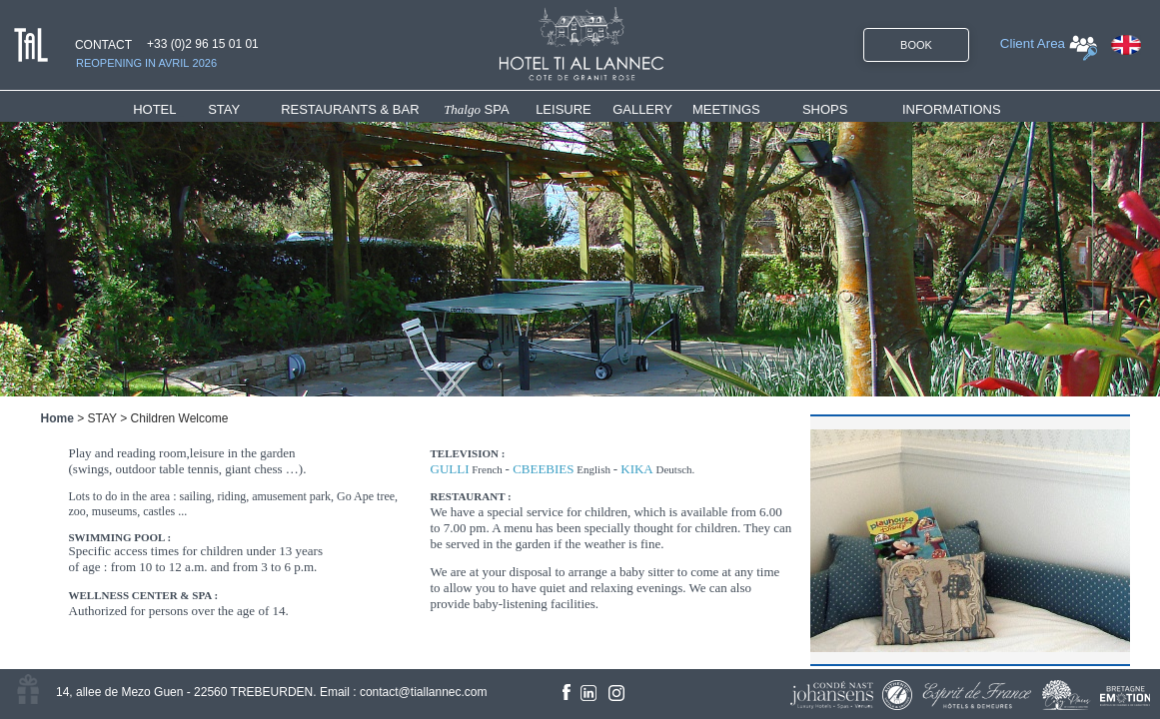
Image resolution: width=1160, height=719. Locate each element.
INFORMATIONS (951, 109)
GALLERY (642, 109)
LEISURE (563, 109)
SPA (477, 109)
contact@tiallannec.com (424, 692)
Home (57, 418)
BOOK (916, 45)
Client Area (1032, 43)
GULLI (450, 468)
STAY (224, 109)
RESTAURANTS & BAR (350, 109)
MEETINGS (726, 109)
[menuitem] (170, 109)
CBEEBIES (543, 468)
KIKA (636, 468)
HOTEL (158, 109)
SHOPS (825, 109)
